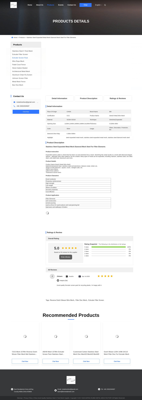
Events (60, 5)
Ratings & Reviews (118, 98)
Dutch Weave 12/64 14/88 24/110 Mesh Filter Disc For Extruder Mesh (116, 353)
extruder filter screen (96, 300)
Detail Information (59, 98)
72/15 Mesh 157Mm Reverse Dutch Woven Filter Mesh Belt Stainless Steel (24, 353)
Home (30, 5)
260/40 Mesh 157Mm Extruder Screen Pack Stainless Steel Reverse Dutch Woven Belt (53, 353)
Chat (85, 5)
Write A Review (65, 257)
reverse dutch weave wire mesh (62, 300)
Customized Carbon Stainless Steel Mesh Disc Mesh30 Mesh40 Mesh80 (86, 353)
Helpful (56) (64, 280)
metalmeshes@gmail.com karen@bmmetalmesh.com (36, 102)
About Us (39, 5)
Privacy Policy (28, 398)
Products (50, 5)
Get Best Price (100, 88)
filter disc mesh (81, 300)
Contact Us (71, 5)
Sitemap (19, 398)
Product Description (88, 98)
